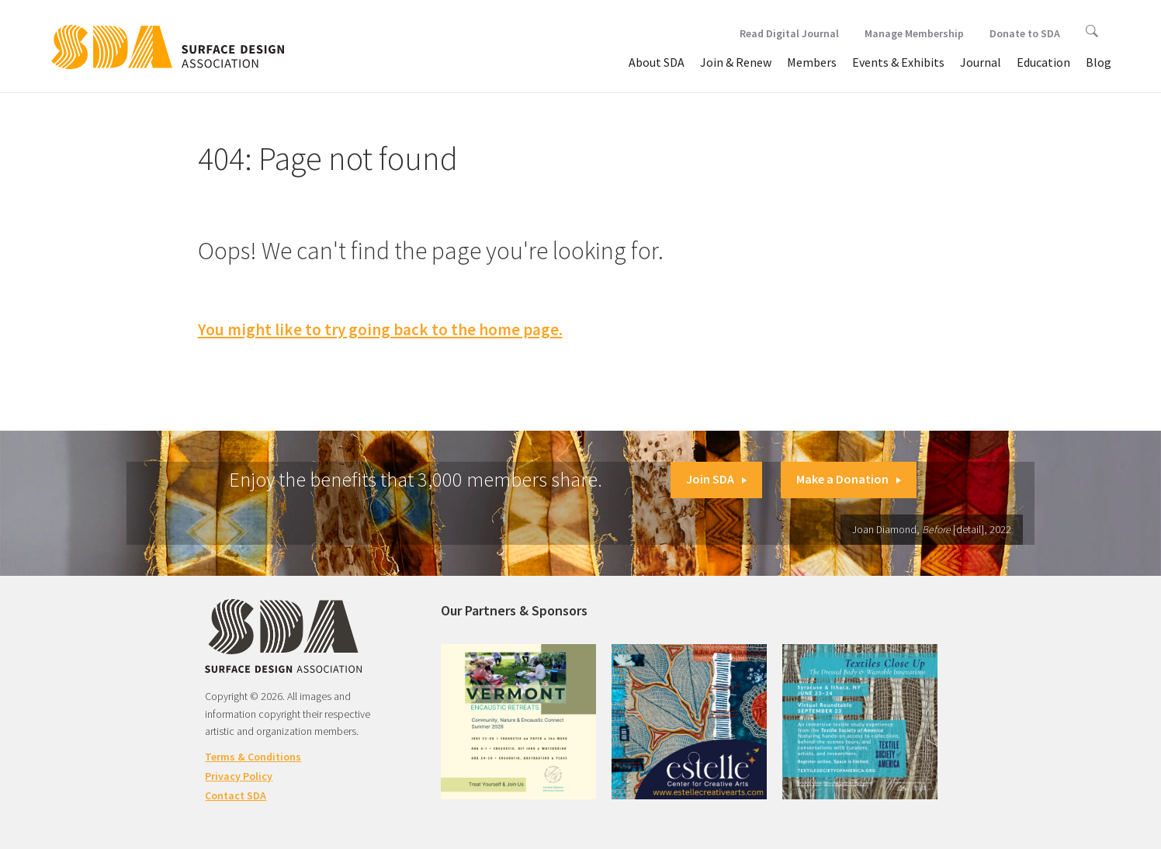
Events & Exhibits (898, 62)
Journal (980, 62)
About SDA (656, 62)
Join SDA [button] (716, 479)
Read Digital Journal (789, 33)
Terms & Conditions (253, 757)
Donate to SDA (1024, 33)
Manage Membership (914, 33)
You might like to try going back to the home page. (380, 329)
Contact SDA (235, 795)
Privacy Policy (238, 776)
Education (1043, 62)
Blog (1098, 62)
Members (812, 62)
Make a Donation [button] (848, 479)
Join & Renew (735, 62)
